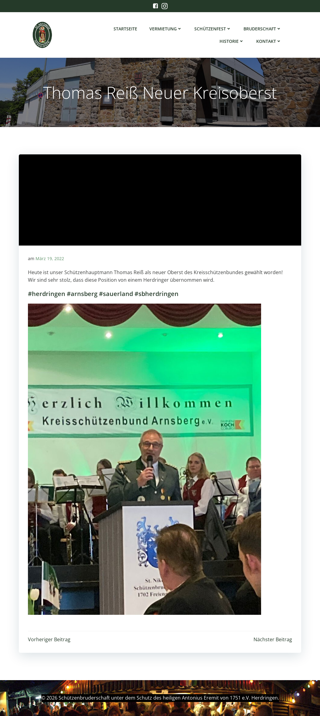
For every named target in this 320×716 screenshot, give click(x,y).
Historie (232, 41)
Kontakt (268, 41)
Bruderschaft (262, 29)
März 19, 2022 (50, 258)
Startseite (125, 29)
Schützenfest (212, 29)
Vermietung (165, 29)
